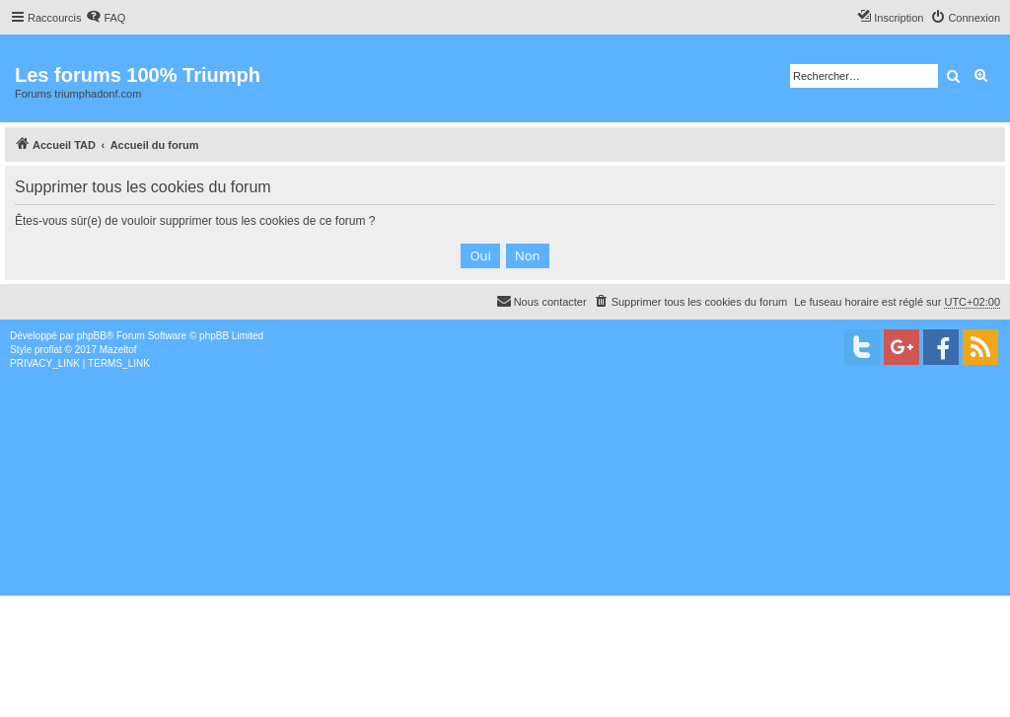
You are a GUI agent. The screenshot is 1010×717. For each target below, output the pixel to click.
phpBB (92, 335)
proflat (48, 349)
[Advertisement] (505, 519)
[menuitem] (105, 18)
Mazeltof (118, 349)
